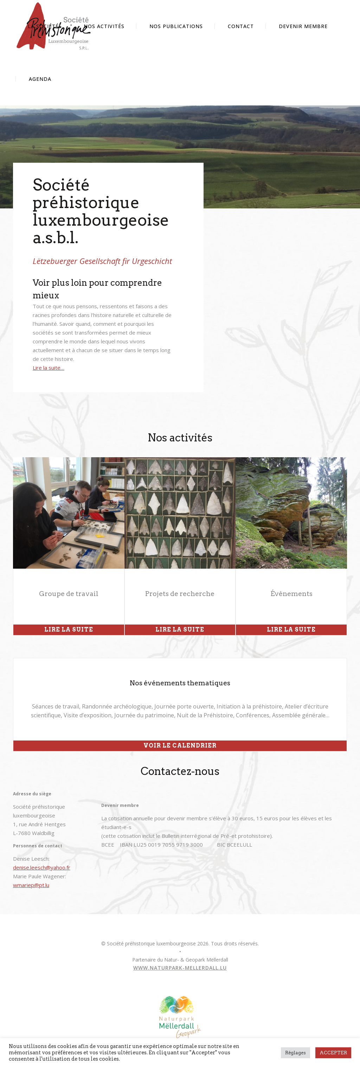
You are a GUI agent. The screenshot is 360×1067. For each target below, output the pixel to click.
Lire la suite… (48, 367)
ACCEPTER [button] (333, 1052)
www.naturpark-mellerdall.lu (180, 967)
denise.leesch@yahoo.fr (41, 867)
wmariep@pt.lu (31, 884)
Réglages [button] (295, 1052)
